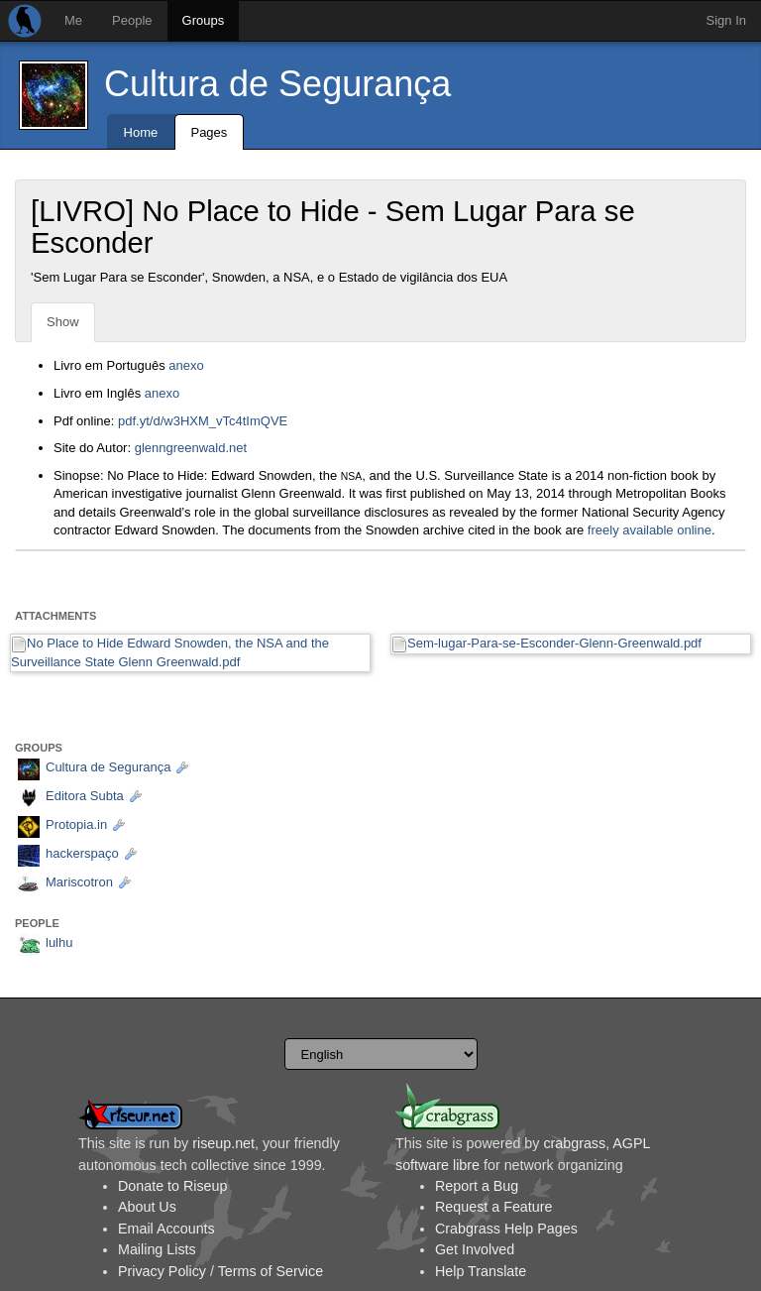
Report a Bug (476, 1186)
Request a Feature (493, 1207)
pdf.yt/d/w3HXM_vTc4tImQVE (202, 420)
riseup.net (223, 1143)
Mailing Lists (157, 1249)
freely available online (649, 530)
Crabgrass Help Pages (506, 1228)
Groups (203, 20)
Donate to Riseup (172, 1186)
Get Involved (474, 1249)
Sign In (726, 20)
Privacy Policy (162, 1271)
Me (73, 20)
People (132, 20)
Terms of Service (270, 1271)
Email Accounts (166, 1228)
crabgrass (574, 1143)
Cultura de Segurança (277, 83)
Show (63, 321)
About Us (147, 1207)
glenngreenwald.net (191, 447)
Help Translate (480, 1271)
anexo (185, 365)
